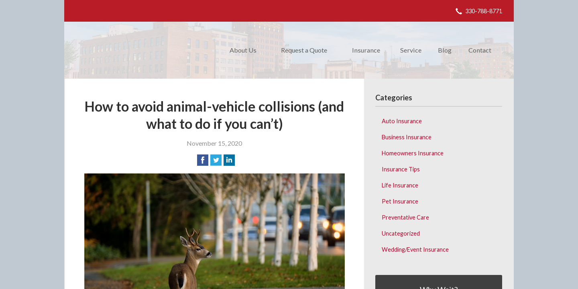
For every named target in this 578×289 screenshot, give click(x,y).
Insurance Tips (401, 169)
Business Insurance (406, 137)
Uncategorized (401, 233)
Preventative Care (405, 217)
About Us (243, 50)
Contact (479, 50)
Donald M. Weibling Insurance (142, 50)
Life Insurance (400, 185)
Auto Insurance (402, 121)
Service (410, 50)
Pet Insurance (400, 201)
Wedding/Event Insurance (415, 249)
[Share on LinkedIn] (229, 160)
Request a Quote (304, 50)
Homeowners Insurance (413, 153)
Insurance (366, 50)
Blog (445, 50)
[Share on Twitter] (216, 160)
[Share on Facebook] (202, 160)
